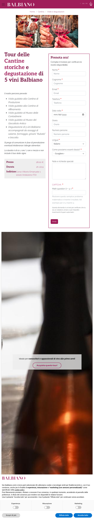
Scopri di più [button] (11, 515)
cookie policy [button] (19, 490)
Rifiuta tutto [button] (64, 515)
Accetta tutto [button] (83, 515)
